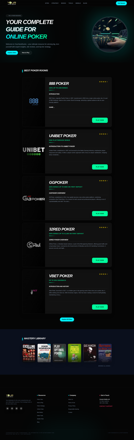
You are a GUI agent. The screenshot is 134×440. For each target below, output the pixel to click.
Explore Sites (12, 52)
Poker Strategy (41, 406)
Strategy (55, 3)
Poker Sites (40, 399)
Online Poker (40, 409)
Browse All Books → (105, 366)
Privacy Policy (71, 406)
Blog (85, 3)
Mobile (78, 3)
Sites (47, 3)
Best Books (40, 412)
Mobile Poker (40, 418)
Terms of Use (71, 402)
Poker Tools (40, 415)
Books (63, 3)
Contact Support (106, 406)
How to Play (25, 52)
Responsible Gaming (73, 409)
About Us (70, 399)
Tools (71, 3)
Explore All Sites (67, 319)
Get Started (121, 3)
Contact (70, 412)
